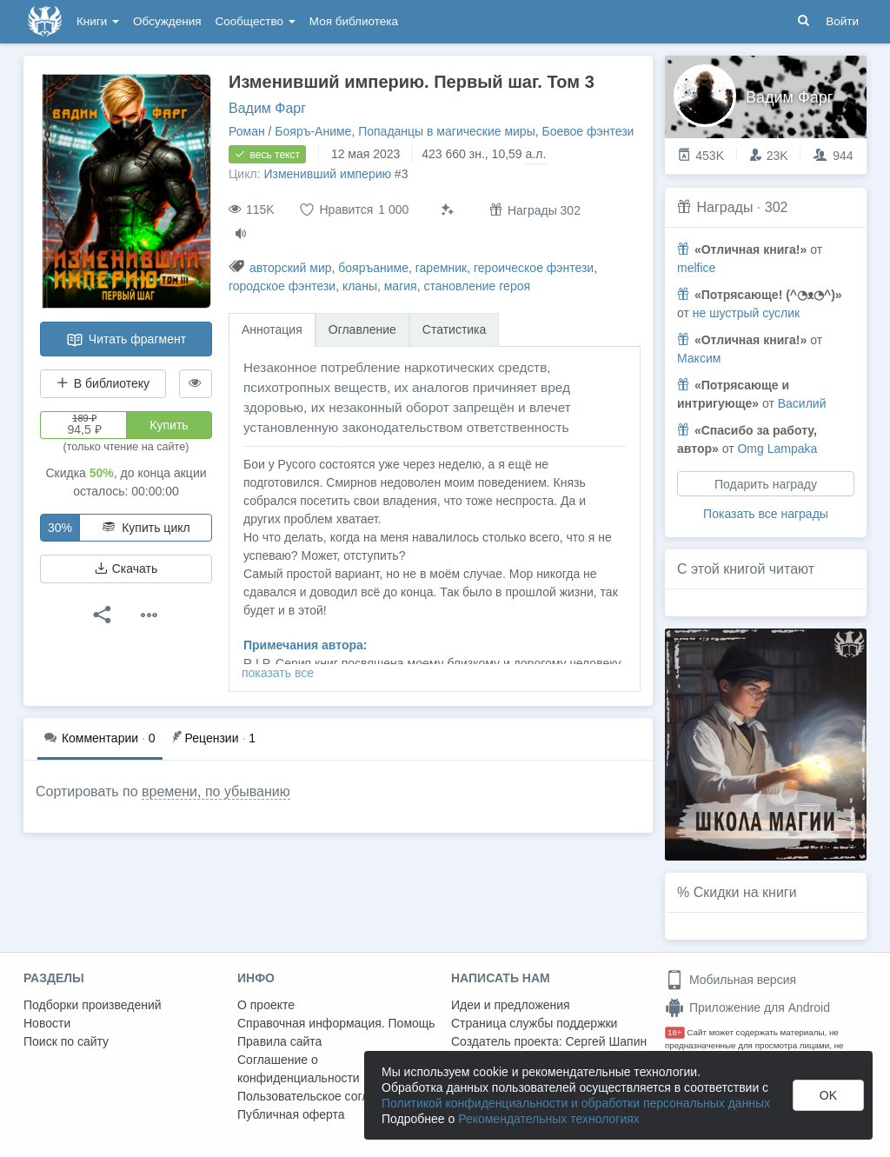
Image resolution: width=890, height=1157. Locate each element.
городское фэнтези (282, 286)
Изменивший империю (327, 174)
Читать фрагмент (126, 340)
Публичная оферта (291, 1114)
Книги (97, 21)
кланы (359, 286)
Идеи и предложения (510, 1005)
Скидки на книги (745, 892)
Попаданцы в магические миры (446, 131)
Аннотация (272, 329)
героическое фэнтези (534, 268)
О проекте (266, 1005)
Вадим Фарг (267, 108)
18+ (675, 1032)
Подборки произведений (92, 1005)
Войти (842, 21)
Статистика (454, 329)
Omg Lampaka (777, 448)
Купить (168, 425)
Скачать (126, 568)
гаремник (441, 268)
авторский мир (290, 268)
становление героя (476, 286)
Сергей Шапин (606, 1041)
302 (776, 207)
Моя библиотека (353, 21)
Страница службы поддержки (534, 1023)
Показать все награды (765, 514)
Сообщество (256, 21)
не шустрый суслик (746, 313)
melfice (696, 268)
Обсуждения (167, 21)
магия (400, 286)
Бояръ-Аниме (313, 131)
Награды (724, 207)
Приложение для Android (747, 1007)
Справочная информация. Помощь (336, 1023)
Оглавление (362, 329)
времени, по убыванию (216, 791)
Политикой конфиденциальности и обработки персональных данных (576, 1103)
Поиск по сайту (66, 1041)
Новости (46, 1023)
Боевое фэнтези (588, 131)
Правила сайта (279, 1041)
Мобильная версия (730, 979)
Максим (699, 358)
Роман (247, 131)
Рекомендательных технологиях (549, 1119)
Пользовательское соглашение (325, 1096)
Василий (802, 403)
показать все (278, 673)
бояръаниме (373, 268)
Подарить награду (765, 484)
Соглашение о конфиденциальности (298, 1069)
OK (828, 1095)
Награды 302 (535, 210)
